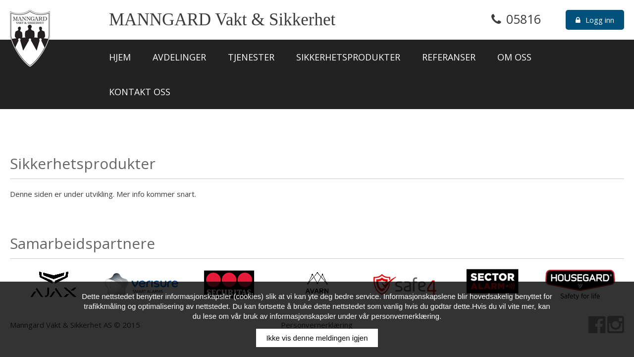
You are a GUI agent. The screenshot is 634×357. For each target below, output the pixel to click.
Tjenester (251, 57)
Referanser (449, 57)
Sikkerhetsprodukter (348, 57)
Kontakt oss (139, 92)
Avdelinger (179, 57)
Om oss (514, 57)
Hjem (120, 57)
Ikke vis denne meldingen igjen (317, 338)
